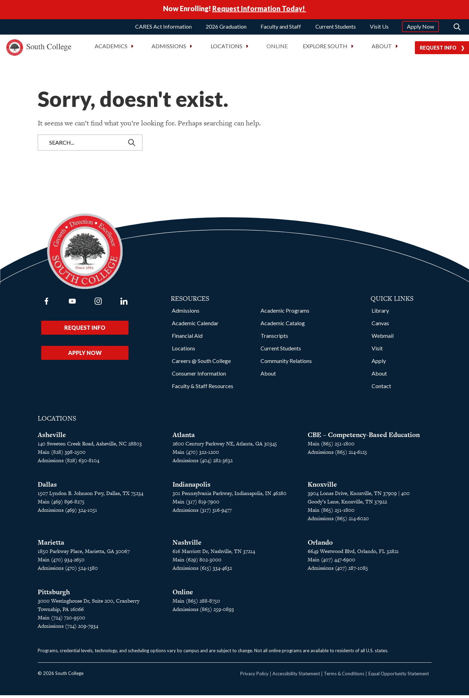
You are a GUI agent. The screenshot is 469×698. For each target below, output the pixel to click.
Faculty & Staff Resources (202, 388)
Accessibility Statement (296, 676)
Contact (381, 388)
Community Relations (286, 363)
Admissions (185, 313)
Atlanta (184, 437)
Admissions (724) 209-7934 (68, 628)
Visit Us (379, 29)
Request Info (84, 330)
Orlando (320, 545)
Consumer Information (199, 376)
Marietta (51, 545)
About (268, 376)
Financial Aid (187, 338)
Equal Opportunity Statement (398, 676)
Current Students (335, 29)
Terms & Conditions (344, 676)
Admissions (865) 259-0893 (203, 612)
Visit (377, 351)
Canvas (380, 325)
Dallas (47, 487)
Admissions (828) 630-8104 (68, 463)
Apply (379, 363)
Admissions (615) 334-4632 (202, 570)
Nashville (187, 545)
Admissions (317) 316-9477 (202, 512)
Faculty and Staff (281, 29)
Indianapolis (192, 487)
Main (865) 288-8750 (196, 603)
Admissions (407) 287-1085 (338, 570)
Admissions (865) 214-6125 (337, 454)
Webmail (383, 338)
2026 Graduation (226, 29)
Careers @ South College (201, 363)
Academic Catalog (283, 325)
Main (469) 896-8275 (61, 504)
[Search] (457, 29)
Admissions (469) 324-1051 (67, 512)
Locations (183, 351)
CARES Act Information (163, 29)
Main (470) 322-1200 (196, 454)
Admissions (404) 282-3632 (203, 463)
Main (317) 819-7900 (196, 504)
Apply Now (420, 29)
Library (380, 313)
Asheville (52, 437)
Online (277, 48)
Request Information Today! (259, 10)
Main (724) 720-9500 (61, 620)
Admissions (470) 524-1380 (68, 570)
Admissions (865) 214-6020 (338, 521)
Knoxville (322, 487)
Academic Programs (285, 313)
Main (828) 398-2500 (62, 454)
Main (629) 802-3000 (197, 562)
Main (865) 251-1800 (331, 446)
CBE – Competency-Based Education (364, 437)
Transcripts (274, 338)
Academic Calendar (195, 325)
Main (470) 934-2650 (61, 562)
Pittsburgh (54, 594)
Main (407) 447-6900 (331, 562)
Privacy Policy (254, 676)
